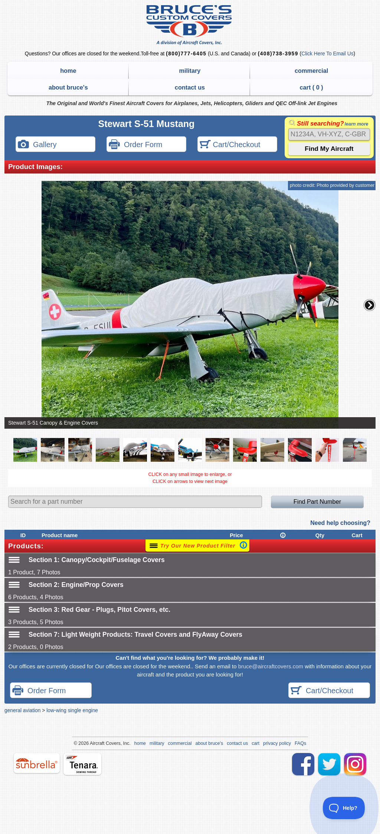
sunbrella (37, 763)
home (68, 70)
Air (92, 743)
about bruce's (68, 87)
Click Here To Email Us (327, 53)
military (190, 70)
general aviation (22, 710)
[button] (370, 305)
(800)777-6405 (186, 53)
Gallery (37, 145)
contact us (190, 87)
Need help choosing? (340, 523)
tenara (82, 764)
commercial (311, 70)
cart (255, 743)
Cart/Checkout (230, 145)
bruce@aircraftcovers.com (270, 666)
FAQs (300, 743)
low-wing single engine (72, 710)
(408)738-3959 (278, 53)
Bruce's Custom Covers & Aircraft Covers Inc (190, 25)
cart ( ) (311, 87)
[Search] (329, 134)
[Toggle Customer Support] (344, 808)
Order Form (135, 145)
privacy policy (277, 743)
